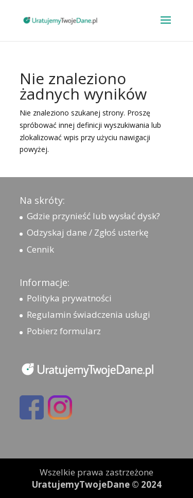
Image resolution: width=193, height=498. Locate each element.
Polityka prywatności (69, 298)
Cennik (40, 249)
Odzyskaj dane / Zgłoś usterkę (88, 232)
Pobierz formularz (64, 331)
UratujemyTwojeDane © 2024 (97, 484)
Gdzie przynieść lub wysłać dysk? (93, 216)
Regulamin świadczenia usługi (88, 314)
